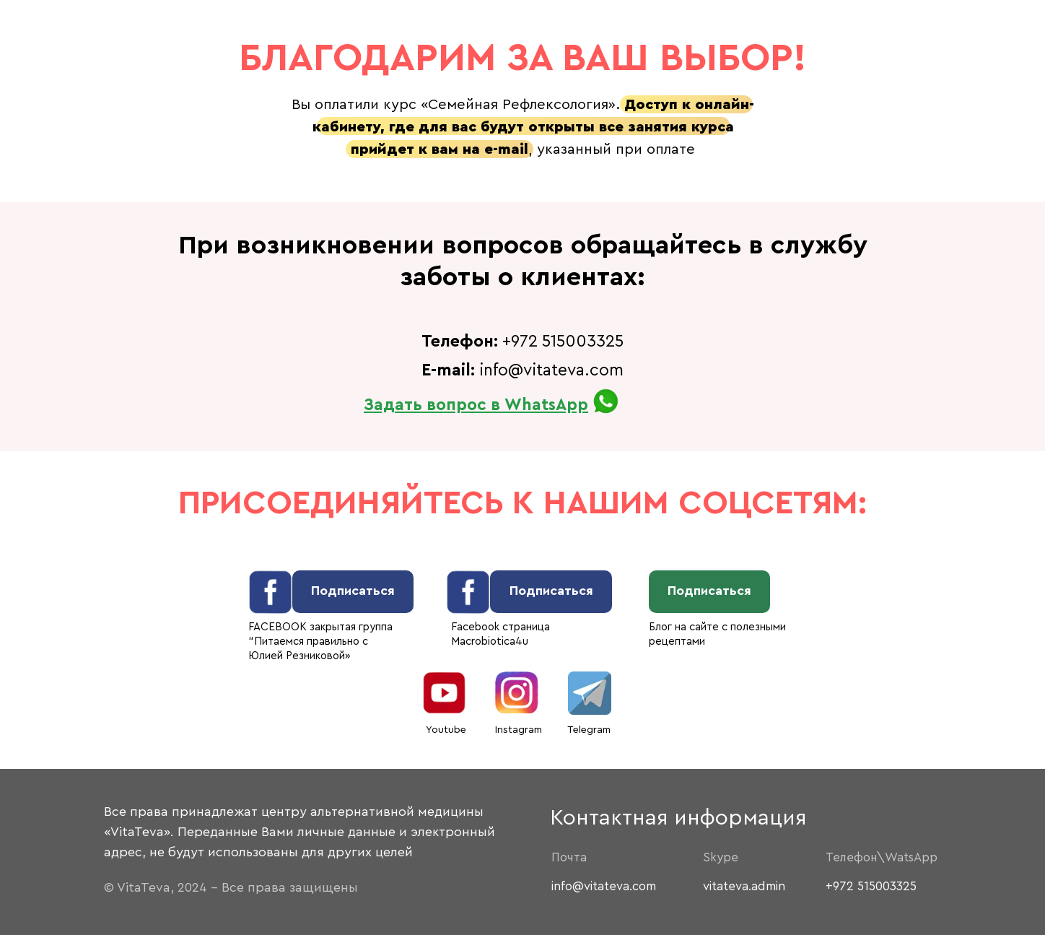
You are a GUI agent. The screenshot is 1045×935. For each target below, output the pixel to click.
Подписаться (353, 590)
